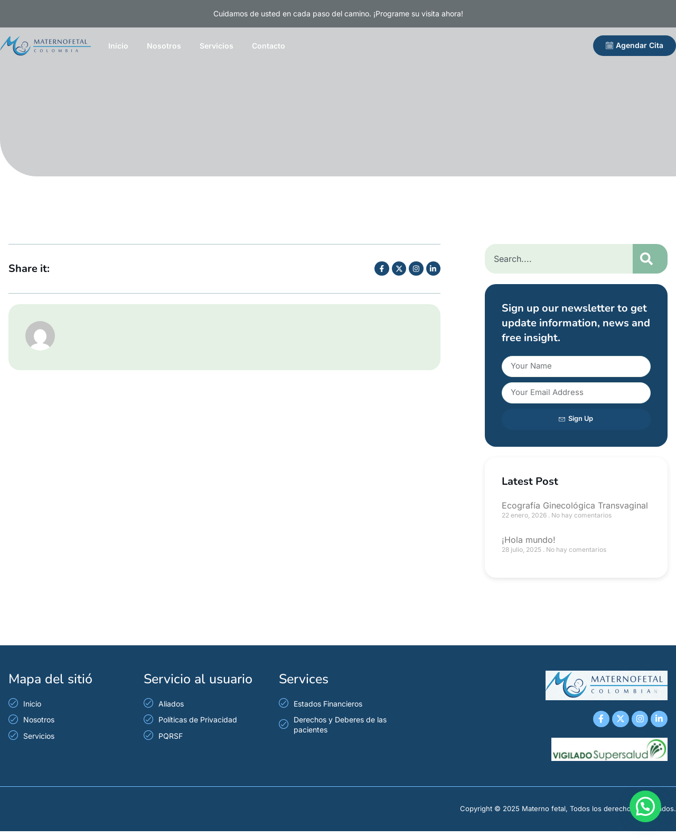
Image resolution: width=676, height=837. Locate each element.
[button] (645, 806)
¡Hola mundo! (529, 539)
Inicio (118, 45)
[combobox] (559, 259)
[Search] (650, 259)
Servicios (216, 45)
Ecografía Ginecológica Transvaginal (575, 505)
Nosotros (164, 45)
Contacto (268, 45)
